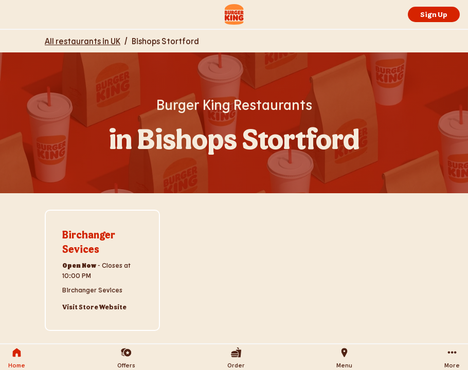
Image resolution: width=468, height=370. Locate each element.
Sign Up (433, 14)
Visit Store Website (94, 307)
